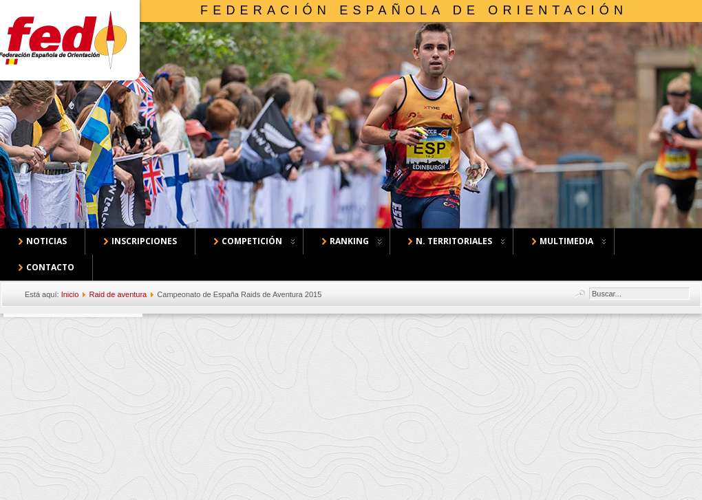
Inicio (70, 294)
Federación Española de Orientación (414, 10)
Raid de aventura (118, 294)
